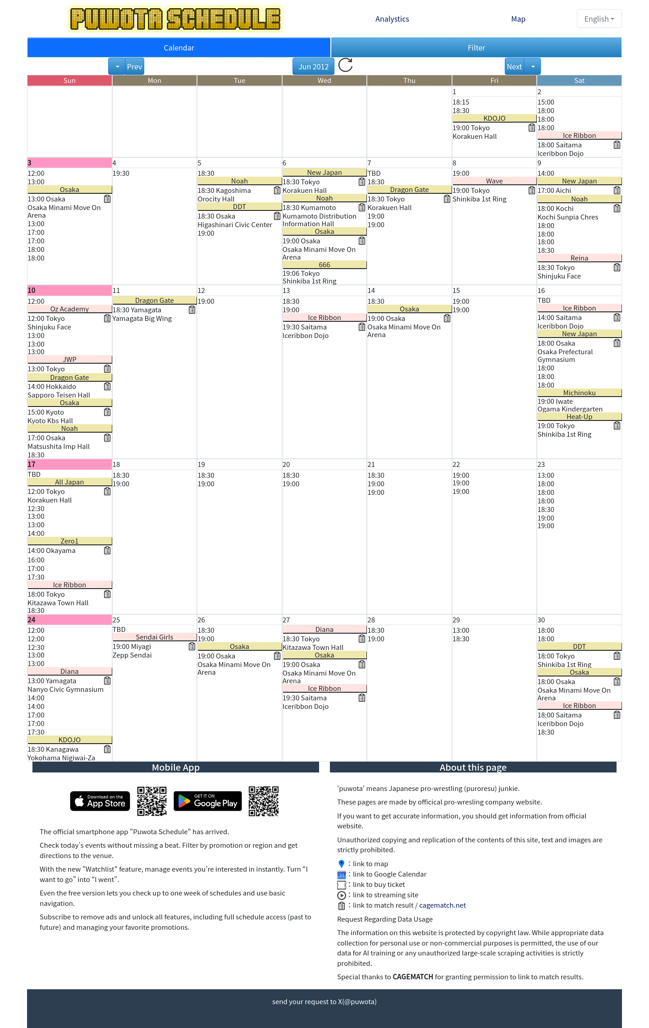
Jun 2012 (313, 66)
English (597, 18)
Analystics (392, 18)
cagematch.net (442, 904)
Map (518, 18)
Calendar (179, 47)
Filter (476, 47)
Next (514, 66)
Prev (134, 66)
